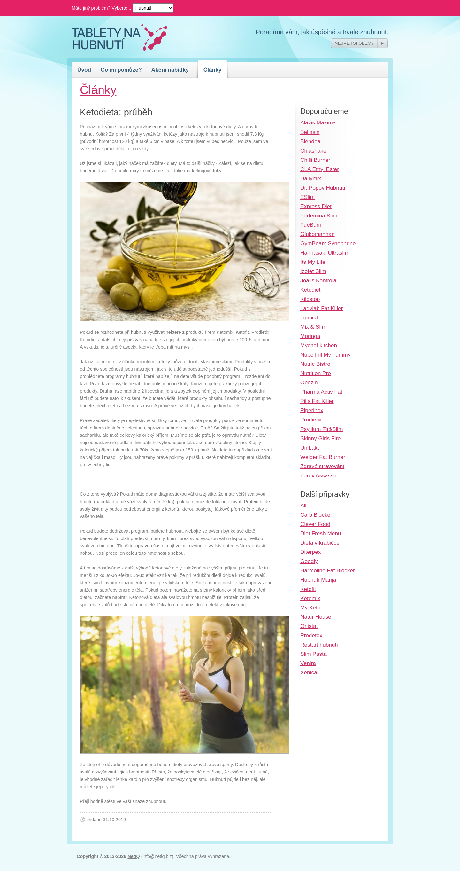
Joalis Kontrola (318, 280)
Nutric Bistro (315, 364)
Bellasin (309, 132)
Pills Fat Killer (317, 401)
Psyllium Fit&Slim (321, 429)
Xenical (309, 672)
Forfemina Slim (318, 215)
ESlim (307, 197)
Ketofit (308, 589)
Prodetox (311, 635)
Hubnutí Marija (318, 580)
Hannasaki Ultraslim (324, 252)
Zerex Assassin (319, 475)
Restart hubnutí (319, 644)
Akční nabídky (170, 70)
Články (212, 70)
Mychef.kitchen (318, 345)
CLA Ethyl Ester (319, 169)
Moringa (310, 336)
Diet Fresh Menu (320, 533)
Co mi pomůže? (121, 70)
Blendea (310, 141)
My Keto (310, 607)
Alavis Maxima (318, 122)
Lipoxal (309, 317)
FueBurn (310, 225)
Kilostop (310, 299)
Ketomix (310, 598)
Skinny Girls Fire (320, 438)
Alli (304, 505)
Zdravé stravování (322, 466)
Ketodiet (310, 289)
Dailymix (310, 178)
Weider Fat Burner (322, 457)
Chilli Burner (315, 160)
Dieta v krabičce (320, 542)
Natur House (315, 617)
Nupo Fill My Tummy (325, 354)
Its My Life (313, 262)
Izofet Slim (313, 271)
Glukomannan (317, 234)
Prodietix (311, 419)
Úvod (84, 70)
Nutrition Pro (315, 373)
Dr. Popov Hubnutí (322, 187)
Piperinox (311, 410)
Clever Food (315, 524)
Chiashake (313, 150)
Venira (308, 663)
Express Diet (316, 206)
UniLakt (309, 447)
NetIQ (133, 856)
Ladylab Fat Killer (321, 308)
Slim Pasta (313, 654)
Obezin (309, 382)
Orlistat (309, 626)
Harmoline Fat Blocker (327, 570)
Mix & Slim (313, 327)
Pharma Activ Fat (321, 391)
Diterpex (310, 552)
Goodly (309, 561)
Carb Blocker (316, 515)
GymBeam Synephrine (328, 243)
